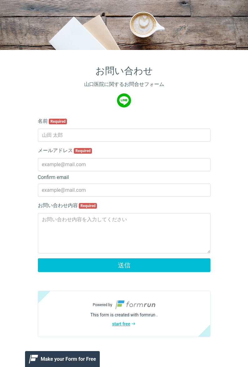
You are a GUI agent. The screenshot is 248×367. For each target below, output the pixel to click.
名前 (52, 121)
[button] (124, 314)
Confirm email (53, 177)
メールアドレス (65, 150)
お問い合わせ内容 (67, 205)
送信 (124, 265)
